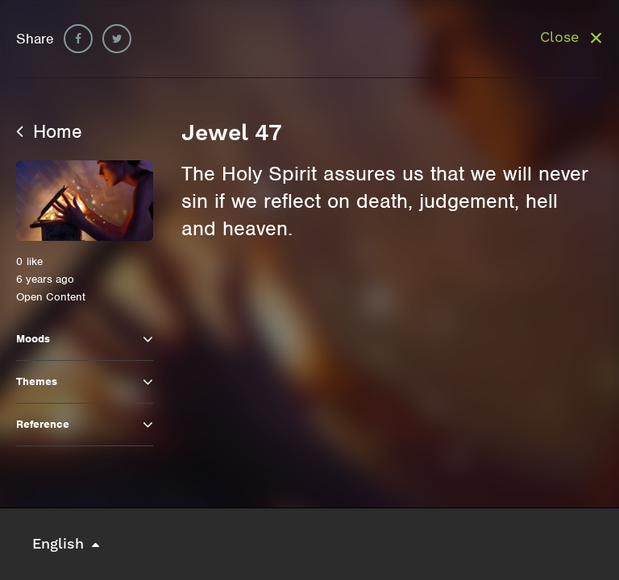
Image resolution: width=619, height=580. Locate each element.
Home (49, 131)
